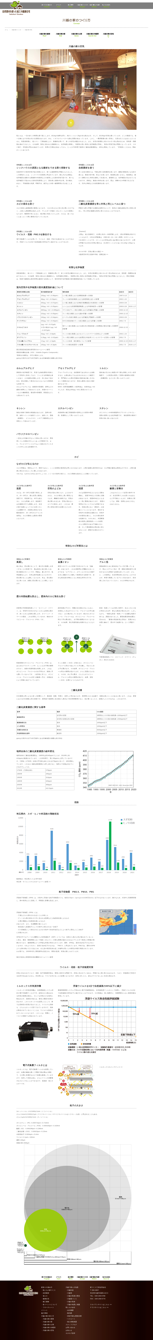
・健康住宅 (45, 1299)
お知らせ (69, 1330)
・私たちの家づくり (48, 1290)
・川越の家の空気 (47, 1330)
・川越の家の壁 (46, 1322)
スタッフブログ (71, 1324)
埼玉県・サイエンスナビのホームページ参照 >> (33, 882)
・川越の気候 (70, 1301)
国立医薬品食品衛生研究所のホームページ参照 (33, 349)
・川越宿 (69, 1293)
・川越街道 (70, 1290)
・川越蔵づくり (71, 1299)
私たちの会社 (70, 1307)
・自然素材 (45, 1293)
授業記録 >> (93, 254)
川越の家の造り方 (47, 1316)
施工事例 (44, 1313)
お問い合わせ (70, 1327)
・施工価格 (45, 1301)
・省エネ (44, 1296)
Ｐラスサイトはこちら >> (99, 1307)
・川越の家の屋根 (47, 1319)
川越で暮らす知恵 (72, 1287)
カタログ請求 (70, 1333)
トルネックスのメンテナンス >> (111, 1067)
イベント (44, 1310)
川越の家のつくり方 (16, 29)
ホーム (6, 29)
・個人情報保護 (71, 1322)
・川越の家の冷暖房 (48, 1327)
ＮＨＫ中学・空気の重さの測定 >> (91, 251)
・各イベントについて (49, 1304)
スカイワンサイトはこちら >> (101, 1304)
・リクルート (70, 1319)
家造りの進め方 (46, 1287)
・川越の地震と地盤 (73, 1304)
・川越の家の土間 (47, 1324)
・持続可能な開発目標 (74, 1316)
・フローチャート (47, 1307)
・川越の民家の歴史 (73, 1296)
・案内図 (69, 1313)
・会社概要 (70, 1310)
